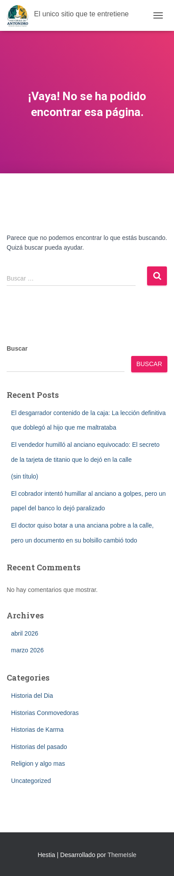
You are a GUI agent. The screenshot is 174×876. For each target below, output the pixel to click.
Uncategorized (31, 780)
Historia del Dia (32, 695)
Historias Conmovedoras (45, 712)
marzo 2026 (27, 650)
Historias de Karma (37, 729)
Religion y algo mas (38, 763)
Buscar (17, 348)
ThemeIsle (121, 854)
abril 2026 (24, 633)
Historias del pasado (39, 746)
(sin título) (24, 476)
